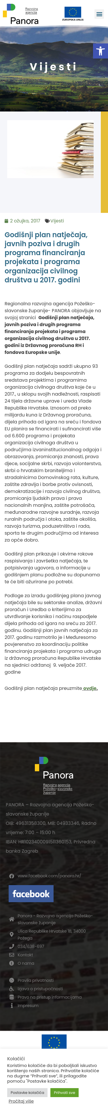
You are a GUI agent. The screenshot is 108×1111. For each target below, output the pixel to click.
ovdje (89, 688)
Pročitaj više (21, 1101)
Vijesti (57, 221)
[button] (100, 51)
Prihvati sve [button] (64, 1092)
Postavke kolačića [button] (27, 1092)
